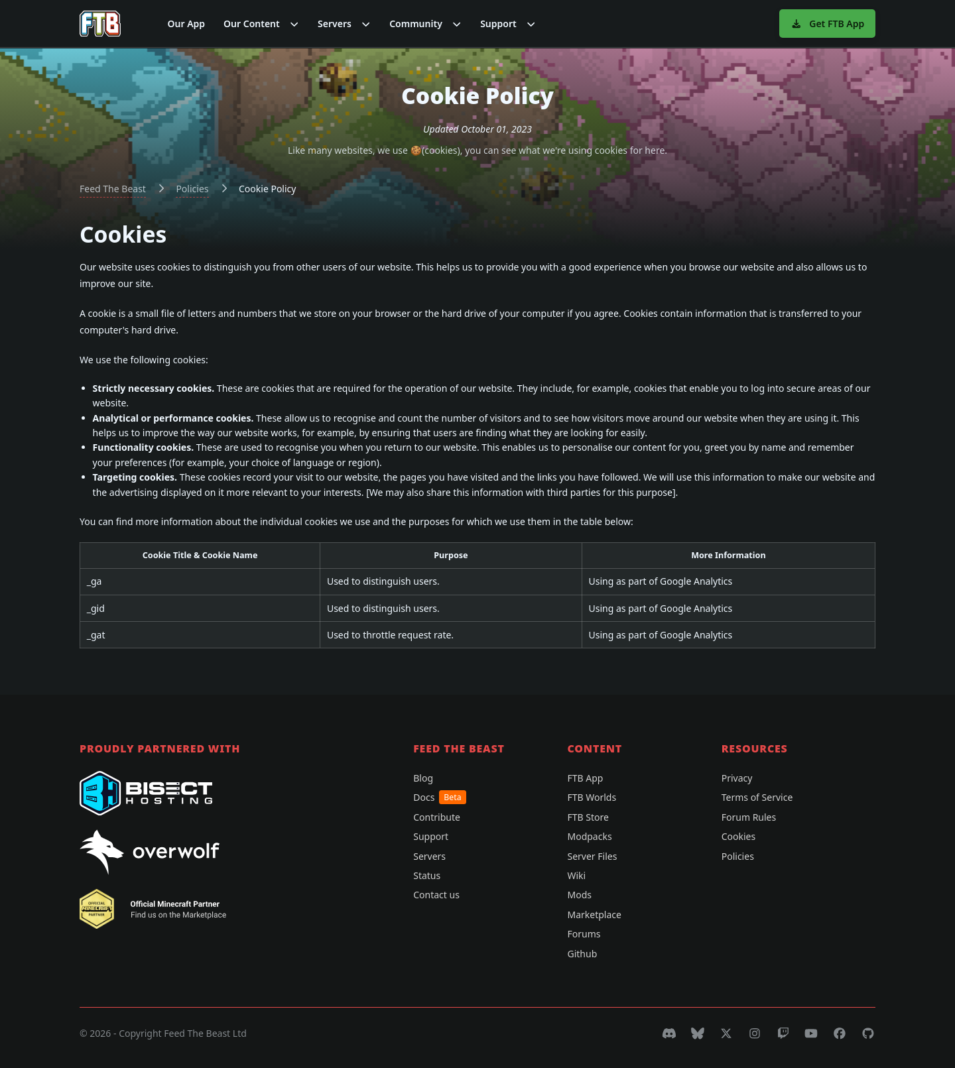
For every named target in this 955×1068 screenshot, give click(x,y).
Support (430, 836)
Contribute (436, 817)
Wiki (576, 875)
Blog (423, 778)
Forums (583, 933)
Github (582, 953)
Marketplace (594, 914)
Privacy (737, 778)
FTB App (585, 778)
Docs (439, 797)
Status (426, 875)
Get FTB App (827, 23)
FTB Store (587, 817)
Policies (192, 188)
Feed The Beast (113, 188)
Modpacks (589, 836)
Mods (579, 894)
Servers (429, 856)
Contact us (436, 894)
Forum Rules (749, 817)
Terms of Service (757, 797)
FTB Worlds (591, 797)
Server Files (592, 856)
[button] (261, 23)
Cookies (738, 836)
